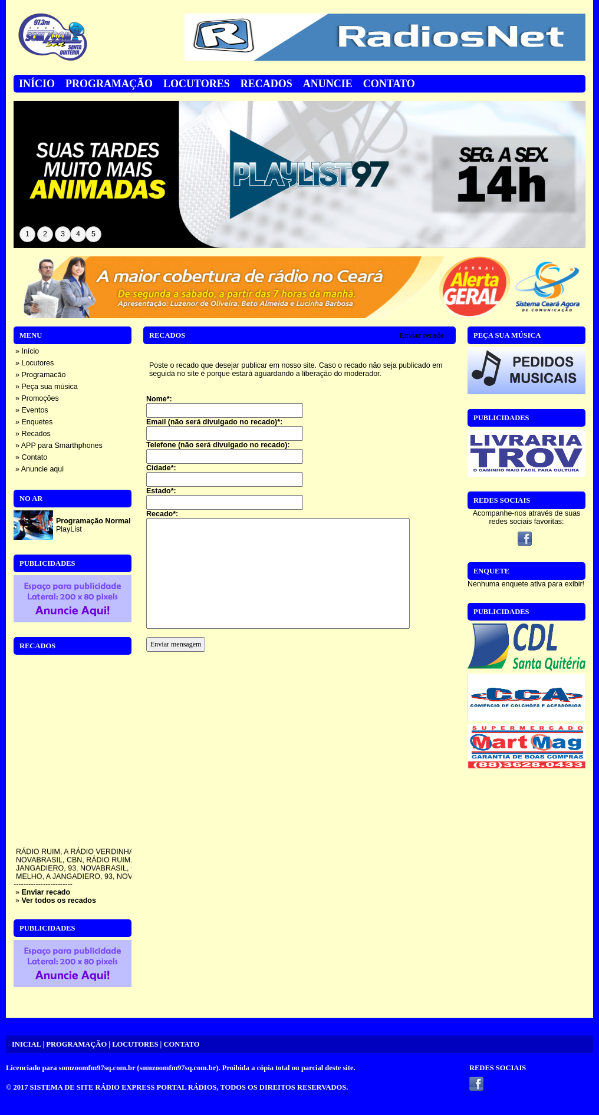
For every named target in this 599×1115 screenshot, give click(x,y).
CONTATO (181, 1044)
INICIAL (26, 1044)
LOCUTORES (135, 1044)
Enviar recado (421, 335)
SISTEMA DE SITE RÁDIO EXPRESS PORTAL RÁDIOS (123, 1087)
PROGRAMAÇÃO (76, 1044)
